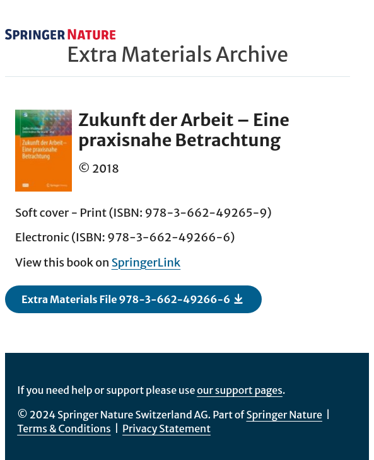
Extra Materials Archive (177, 54)
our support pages (240, 390)
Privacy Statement (166, 428)
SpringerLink (146, 262)
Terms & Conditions (64, 428)
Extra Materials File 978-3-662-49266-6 (132, 299)
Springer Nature (284, 414)
